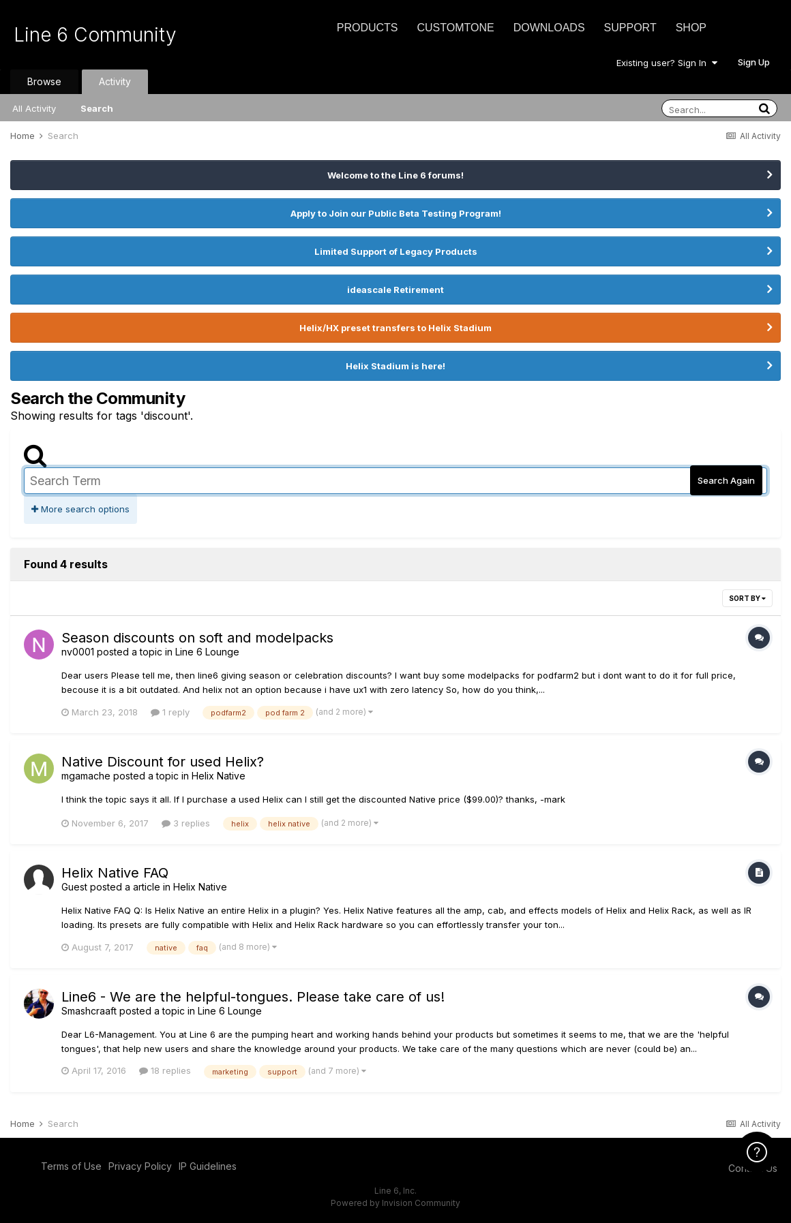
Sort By (747, 598)
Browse (44, 81)
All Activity (34, 108)
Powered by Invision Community (395, 1203)
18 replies (165, 1070)
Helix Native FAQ (114, 873)
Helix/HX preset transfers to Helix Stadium (395, 327)
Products (367, 27)
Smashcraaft (89, 1011)
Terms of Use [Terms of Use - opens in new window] (71, 1166)
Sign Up (754, 62)
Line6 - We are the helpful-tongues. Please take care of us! (253, 997)
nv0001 (77, 651)
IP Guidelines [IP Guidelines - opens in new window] (208, 1166)
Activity (115, 81)
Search (96, 108)
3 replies (186, 823)
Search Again (726, 480)
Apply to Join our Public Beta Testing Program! (395, 213)
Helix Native (218, 775)
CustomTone (455, 27)
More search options (80, 509)
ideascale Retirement (395, 289)
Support (630, 27)
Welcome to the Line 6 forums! (395, 175)
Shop (691, 27)
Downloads (549, 27)
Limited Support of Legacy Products (395, 251)
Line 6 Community (95, 34)
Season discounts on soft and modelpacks (197, 638)
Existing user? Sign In (666, 62)
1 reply (170, 712)
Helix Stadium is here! (395, 365)
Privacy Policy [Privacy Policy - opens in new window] (140, 1166)
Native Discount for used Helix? (162, 762)
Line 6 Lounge (207, 651)
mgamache (85, 775)
